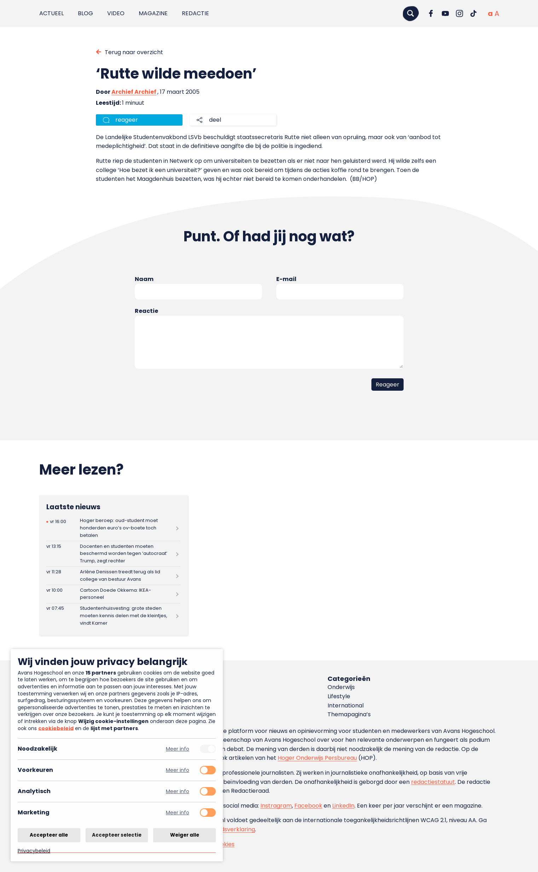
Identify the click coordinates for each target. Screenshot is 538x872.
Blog (85, 13)
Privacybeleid (34, 850)
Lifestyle (339, 696)
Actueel (51, 13)
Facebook (308, 806)
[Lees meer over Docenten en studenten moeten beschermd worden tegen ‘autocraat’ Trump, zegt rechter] (113, 553)
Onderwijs (341, 687)
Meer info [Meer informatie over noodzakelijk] (177, 749)
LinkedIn (343, 806)
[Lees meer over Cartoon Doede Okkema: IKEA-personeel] (113, 594)
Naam (144, 279)
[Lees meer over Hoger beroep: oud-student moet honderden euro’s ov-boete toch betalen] (113, 528)
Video (116, 13)
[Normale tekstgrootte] (490, 13)
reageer (126, 120)
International (346, 705)
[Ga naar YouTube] (445, 13)
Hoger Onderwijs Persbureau (317, 758)
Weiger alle (184, 834)
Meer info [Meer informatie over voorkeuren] (177, 770)
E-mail (286, 279)
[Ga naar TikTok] (474, 13)
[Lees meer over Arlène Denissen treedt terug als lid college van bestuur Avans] (113, 576)
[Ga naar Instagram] (459, 13)
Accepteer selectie (116, 834)
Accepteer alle (49, 834)
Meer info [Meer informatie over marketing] (177, 812)
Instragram (276, 806)
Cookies (224, 844)
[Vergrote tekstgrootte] (496, 13)
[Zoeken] (411, 13)
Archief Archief (133, 92)
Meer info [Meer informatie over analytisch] (177, 791)
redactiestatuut (433, 782)
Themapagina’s (349, 714)
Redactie (195, 13)
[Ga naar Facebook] (431, 13)
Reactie (146, 311)
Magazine (153, 13)
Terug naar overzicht (134, 52)
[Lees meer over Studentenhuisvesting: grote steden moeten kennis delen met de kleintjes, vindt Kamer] (113, 616)
